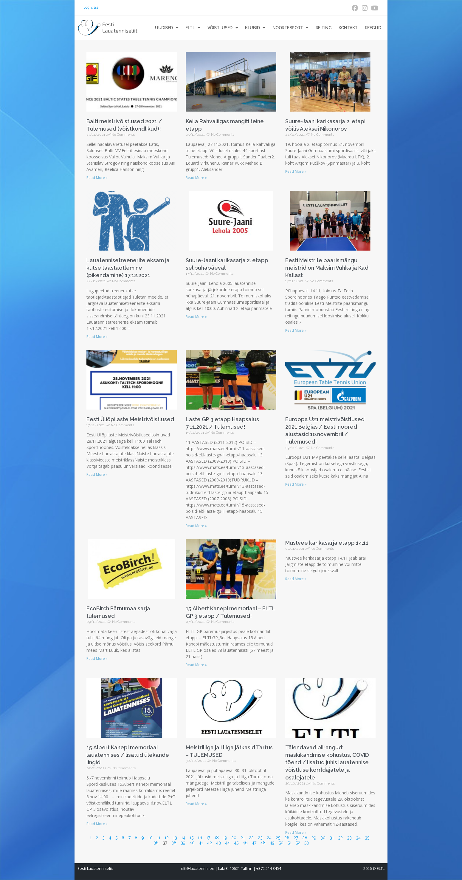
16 (200, 837)
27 (296, 837)
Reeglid (373, 27)
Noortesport (290, 28)
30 (322, 837)
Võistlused (222, 28)
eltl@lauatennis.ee (197, 868)
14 (183, 837)
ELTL (192, 28)
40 (192, 842)
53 (306, 842)
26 (286, 837)
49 (272, 842)
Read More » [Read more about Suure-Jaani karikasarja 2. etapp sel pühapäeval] (196, 316)
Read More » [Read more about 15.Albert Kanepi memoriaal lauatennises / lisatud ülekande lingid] (97, 823)
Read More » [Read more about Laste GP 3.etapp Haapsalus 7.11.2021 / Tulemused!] (196, 525)
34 (358, 837)
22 (251, 837)
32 (340, 837)
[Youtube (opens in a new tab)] (374, 8)
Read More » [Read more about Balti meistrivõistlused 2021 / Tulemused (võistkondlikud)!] (97, 177)
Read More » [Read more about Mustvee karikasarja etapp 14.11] (295, 578)
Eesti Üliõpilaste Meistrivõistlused (130, 419)
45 (236, 842)
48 (263, 842)
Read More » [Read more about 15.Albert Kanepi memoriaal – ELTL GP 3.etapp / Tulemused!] (196, 664)
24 (269, 837)
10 (150, 837)
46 (245, 842)
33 (349, 837)
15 (191, 837)
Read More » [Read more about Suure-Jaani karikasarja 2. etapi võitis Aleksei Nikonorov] (295, 171)
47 (254, 842)
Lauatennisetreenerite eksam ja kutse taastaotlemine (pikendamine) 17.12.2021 (128, 267)
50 (281, 842)
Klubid (255, 28)
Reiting (324, 27)
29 (313, 837)
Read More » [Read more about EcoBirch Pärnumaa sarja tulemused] (97, 658)
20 (233, 837)
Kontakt (348, 27)
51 (290, 842)
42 (209, 842)
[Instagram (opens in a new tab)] (364, 8)
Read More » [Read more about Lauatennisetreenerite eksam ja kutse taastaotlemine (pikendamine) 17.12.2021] (97, 336)
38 (173, 842)
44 (227, 842)
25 (278, 837)
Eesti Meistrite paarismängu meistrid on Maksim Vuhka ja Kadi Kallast (327, 267)
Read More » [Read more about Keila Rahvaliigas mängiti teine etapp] (196, 177)
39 (183, 842)
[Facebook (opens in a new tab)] (355, 8)
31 (332, 837)
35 (367, 837)
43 (218, 842)
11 (158, 837)
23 (260, 837)
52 (298, 842)
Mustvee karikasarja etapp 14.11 (326, 543)
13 (175, 837)
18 (216, 837)
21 (243, 837)
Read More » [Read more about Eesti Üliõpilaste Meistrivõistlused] (97, 474)
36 (156, 842)
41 (201, 842)
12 (167, 837)
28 (304, 837)
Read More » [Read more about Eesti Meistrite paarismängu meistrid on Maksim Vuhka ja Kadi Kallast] (295, 330)
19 (225, 837)
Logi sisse (91, 7)
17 (208, 837)
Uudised (166, 28)
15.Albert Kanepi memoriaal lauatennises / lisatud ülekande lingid (127, 754)
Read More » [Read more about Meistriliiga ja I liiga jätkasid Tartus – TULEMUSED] (196, 803)
